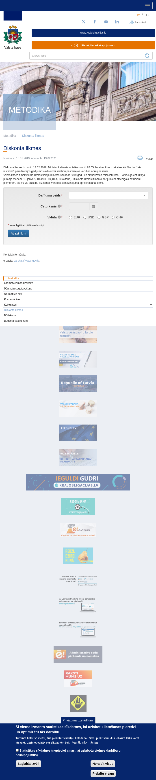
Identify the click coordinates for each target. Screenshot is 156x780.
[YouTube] (106, 22)
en (147, 15)
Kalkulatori (10, 304)
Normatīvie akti (13, 294)
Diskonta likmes (33, 135)
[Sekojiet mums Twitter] (83, 22)
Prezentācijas (12, 299)
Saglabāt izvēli (28, 763)
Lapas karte (141, 22)
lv (138, 15)
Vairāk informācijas (85, 742)
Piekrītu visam (103, 773)
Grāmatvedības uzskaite (18, 283)
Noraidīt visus (103, 763)
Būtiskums (10, 315)
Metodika (13, 278)
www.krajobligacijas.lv (93, 32)
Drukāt (149, 159)
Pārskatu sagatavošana (18, 288)
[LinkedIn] (117, 22)
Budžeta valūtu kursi (16, 320)
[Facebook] (94, 22)
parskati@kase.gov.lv (26, 260)
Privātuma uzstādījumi (78, 720)
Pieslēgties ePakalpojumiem (98, 45)
